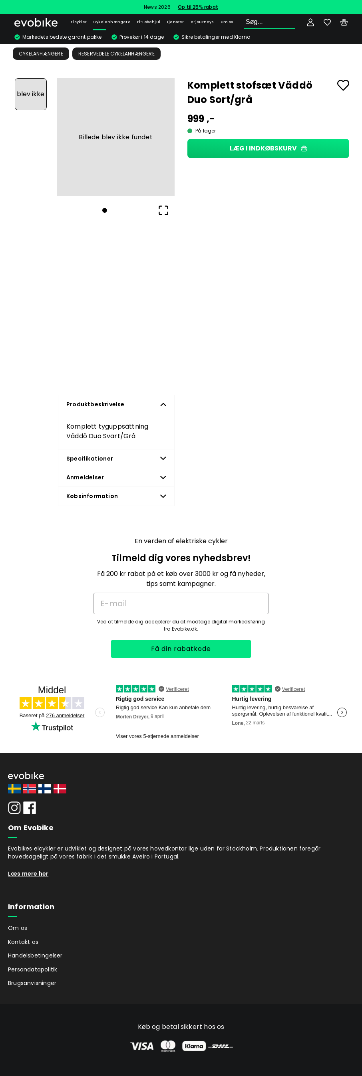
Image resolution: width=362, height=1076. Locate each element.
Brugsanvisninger (32, 983)
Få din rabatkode (181, 648)
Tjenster (175, 22)
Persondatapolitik (32, 969)
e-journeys (202, 22)
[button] (116, 137)
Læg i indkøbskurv (268, 148)
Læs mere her (28, 874)
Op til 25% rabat (198, 7)
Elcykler (79, 22)
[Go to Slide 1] (31, 94)
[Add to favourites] (343, 85)
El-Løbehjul (148, 22)
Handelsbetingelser (35, 955)
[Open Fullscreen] (163, 210)
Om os (227, 22)
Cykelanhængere (112, 22)
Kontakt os (23, 942)
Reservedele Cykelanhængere (116, 53)
